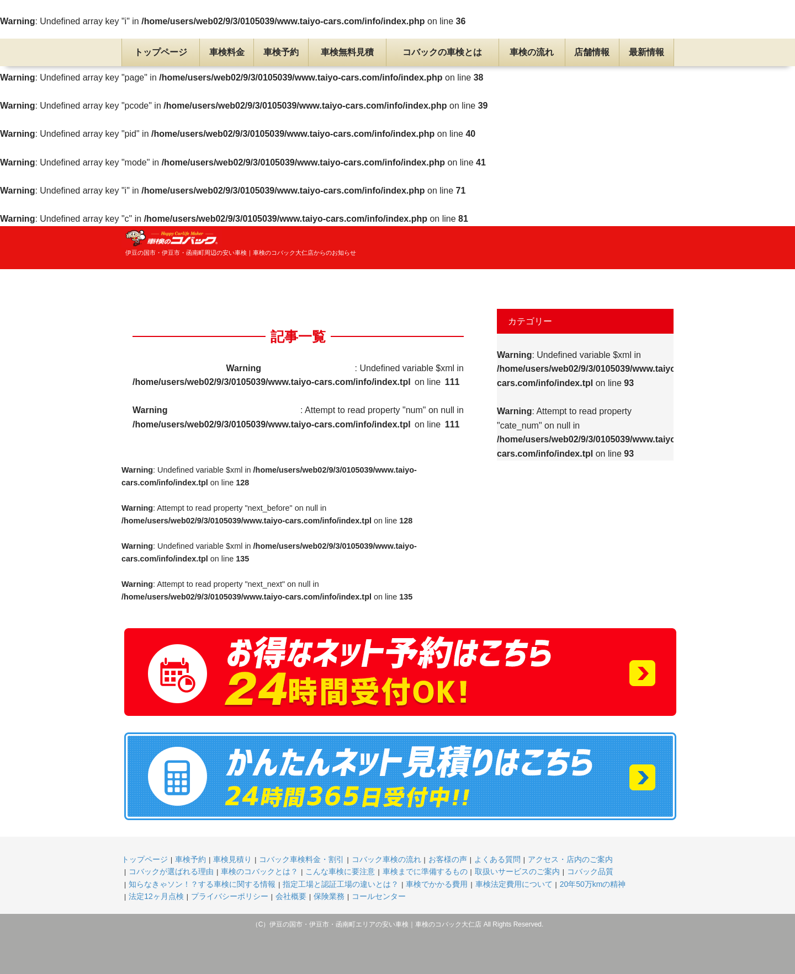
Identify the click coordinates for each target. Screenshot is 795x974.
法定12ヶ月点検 (156, 896)
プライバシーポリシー (229, 896)
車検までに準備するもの (425, 871)
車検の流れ (532, 52)
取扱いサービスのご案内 (517, 871)
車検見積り (232, 859)
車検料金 (227, 52)
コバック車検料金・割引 (301, 859)
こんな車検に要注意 (340, 871)
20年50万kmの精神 (593, 884)
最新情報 (646, 52)
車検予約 (281, 52)
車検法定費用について (514, 884)
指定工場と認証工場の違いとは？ (341, 884)
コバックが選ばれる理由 (171, 871)
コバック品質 (590, 871)
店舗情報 (592, 52)
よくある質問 (497, 859)
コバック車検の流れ (386, 859)
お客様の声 (447, 859)
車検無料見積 (347, 52)
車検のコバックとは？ (259, 871)
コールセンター (379, 896)
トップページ (160, 52)
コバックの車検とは (442, 52)
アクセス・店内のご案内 (570, 859)
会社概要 (290, 896)
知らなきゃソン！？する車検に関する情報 (202, 884)
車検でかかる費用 (437, 884)
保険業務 (329, 896)
